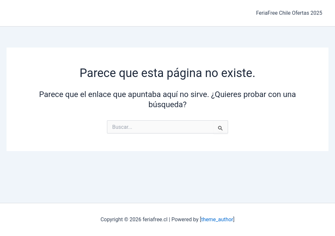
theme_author (217, 219)
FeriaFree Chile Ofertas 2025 (290, 13)
